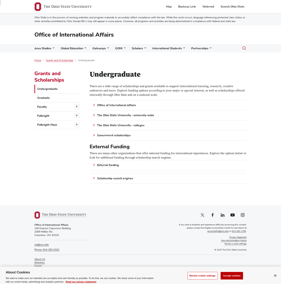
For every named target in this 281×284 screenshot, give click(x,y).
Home (37, 60)
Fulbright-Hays (47, 125)
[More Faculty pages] (77, 107)
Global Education (72, 48)
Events (38, 266)
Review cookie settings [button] (236, 244)
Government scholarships (114, 135)
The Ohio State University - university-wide (125, 115)
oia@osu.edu (41, 244)
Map (169, 7)
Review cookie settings (202, 278)
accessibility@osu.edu (218, 231)
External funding (108, 165)
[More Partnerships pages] (209, 49)
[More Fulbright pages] (77, 116)
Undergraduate (47, 89)
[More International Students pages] (183, 49)
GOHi (118, 48)
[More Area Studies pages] (52, 49)
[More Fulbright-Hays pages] (77, 124)
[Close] (275, 278)
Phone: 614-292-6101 (46, 249)
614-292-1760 (239, 231)
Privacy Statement (238, 237)
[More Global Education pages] (84, 49)
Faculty (42, 107)
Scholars (137, 48)
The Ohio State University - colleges (120, 125)
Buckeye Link (187, 7)
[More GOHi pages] (123, 49)
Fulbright (43, 116)
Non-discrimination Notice (234, 241)
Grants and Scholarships (59, 60)
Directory (39, 262)
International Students (167, 48)
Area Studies (42, 48)
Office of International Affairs (74, 35)
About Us (39, 259)
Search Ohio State (232, 7)
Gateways (99, 48)
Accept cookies (231, 278)
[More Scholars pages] (144, 49)
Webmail (208, 7)
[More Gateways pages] (107, 49)
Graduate (43, 98)
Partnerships (199, 48)
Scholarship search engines (115, 178)
